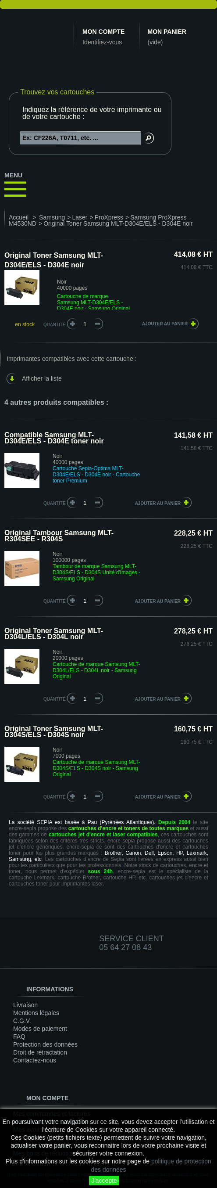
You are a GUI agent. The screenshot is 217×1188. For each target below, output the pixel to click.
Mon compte (103, 31)
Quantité (54, 324)
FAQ (19, 1036)
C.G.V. (22, 1020)
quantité (54, 503)
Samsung (52, 217)
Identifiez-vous (102, 42)
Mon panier (167, 31)
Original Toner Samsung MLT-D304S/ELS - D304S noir (53, 731)
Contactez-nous (34, 1060)
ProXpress (109, 217)
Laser (79, 217)
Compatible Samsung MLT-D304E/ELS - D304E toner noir (54, 438)
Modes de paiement (40, 1028)
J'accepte (104, 1180)
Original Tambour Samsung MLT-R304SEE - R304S (59, 536)
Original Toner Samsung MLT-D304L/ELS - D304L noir (53, 634)
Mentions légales (36, 1012)
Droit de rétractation (40, 1052)
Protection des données (45, 1044)
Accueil (18, 217)
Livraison (25, 1004)
